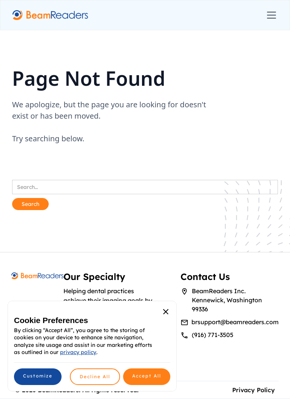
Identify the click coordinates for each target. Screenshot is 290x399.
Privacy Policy (253, 390)
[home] (50, 15)
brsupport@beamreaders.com (235, 322)
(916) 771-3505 (212, 335)
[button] (270, 15)
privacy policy (78, 352)
